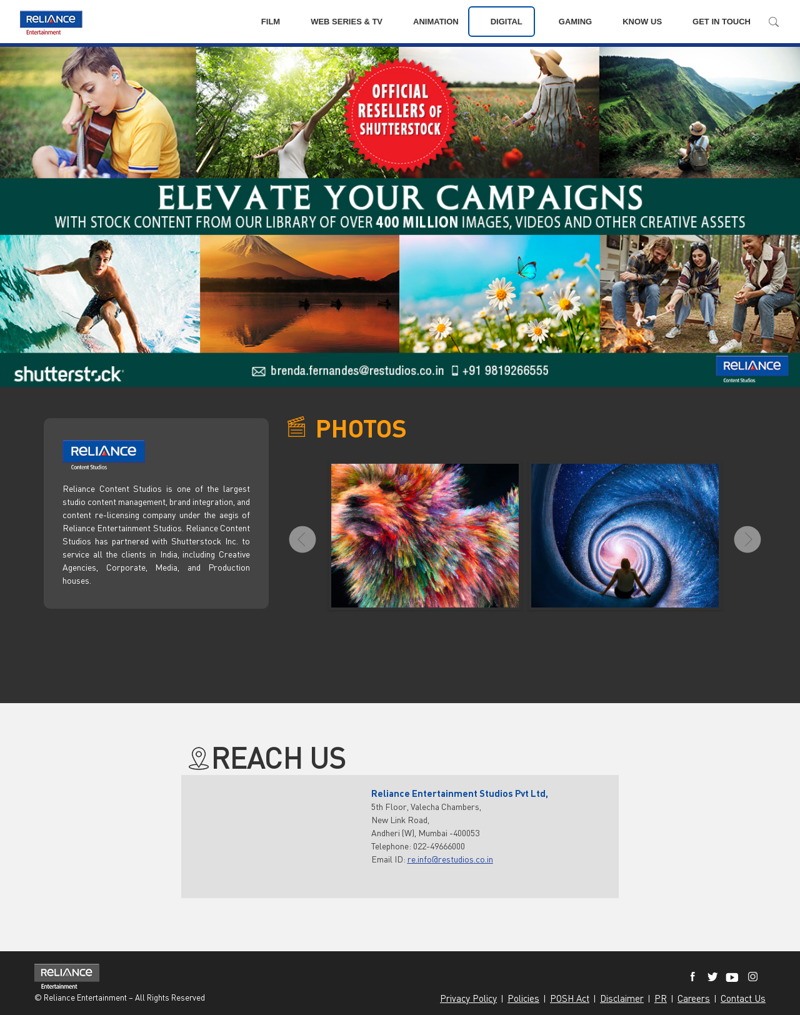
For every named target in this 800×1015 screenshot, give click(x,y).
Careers (694, 998)
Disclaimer (622, 998)
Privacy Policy (468, 998)
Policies (523, 998)
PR (660, 998)
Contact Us (743, 998)
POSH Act (569, 998)
